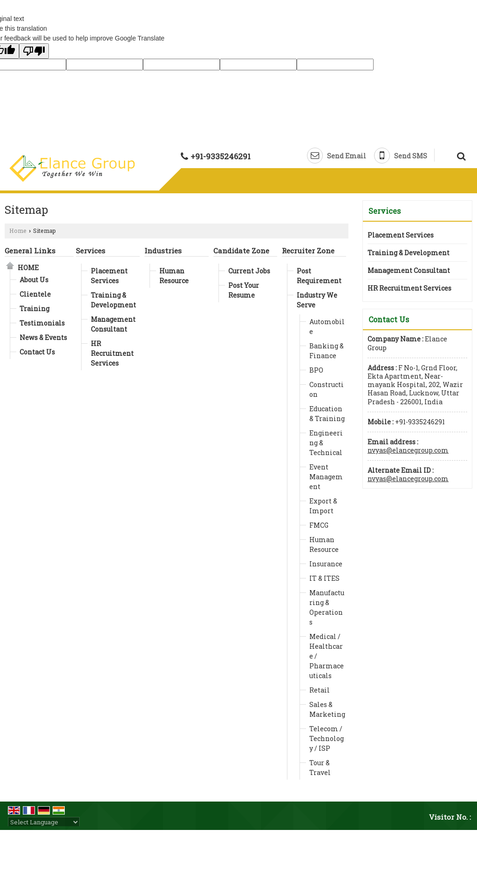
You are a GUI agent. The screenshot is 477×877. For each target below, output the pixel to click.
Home (18, 230)
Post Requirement (319, 275)
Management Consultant (113, 324)
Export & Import (323, 505)
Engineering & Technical (326, 442)
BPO (316, 370)
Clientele (35, 294)
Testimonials (42, 323)
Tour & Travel (320, 767)
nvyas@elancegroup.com (408, 450)
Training (34, 308)
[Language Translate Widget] (44, 822)
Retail (319, 690)
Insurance (325, 563)
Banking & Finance (326, 350)
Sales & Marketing (327, 709)
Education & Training (327, 413)
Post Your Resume (243, 290)
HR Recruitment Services (112, 353)
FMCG (318, 525)
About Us (34, 279)
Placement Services (109, 275)
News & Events (43, 337)
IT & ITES (324, 578)
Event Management (326, 476)
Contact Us (37, 351)
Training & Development (113, 300)
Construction (326, 389)
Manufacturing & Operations (326, 607)
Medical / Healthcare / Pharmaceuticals (326, 656)
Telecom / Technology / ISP (326, 738)
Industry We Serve (317, 300)
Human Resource (174, 275)
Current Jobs (249, 270)
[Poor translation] (34, 51)
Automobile (327, 326)
